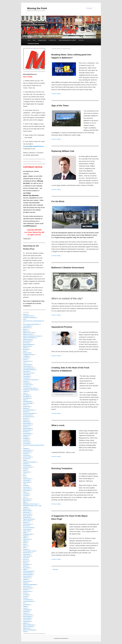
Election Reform (27, 423)
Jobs (24, 483)
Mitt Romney (26, 512)
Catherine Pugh (27, 366)
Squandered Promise (61, 327)
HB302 (24, 460)
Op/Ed (24, 532)
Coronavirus (26, 386)
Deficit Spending (27, 401)
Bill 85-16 (25, 347)
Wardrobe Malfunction (28, 624)
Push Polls (25, 557)
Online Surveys (27, 529)
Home (29, 40)
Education (25, 420)
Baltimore (25, 331)
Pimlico (25, 542)
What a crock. (58, 425)
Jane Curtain (26, 480)
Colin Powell (26, 374)
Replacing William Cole (62, 151)
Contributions (26, 383)
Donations (25, 408)
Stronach (25, 589)
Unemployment (27, 609)
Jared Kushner (26, 482)
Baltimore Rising (27, 339)
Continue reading (56, 93)
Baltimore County (27, 334)
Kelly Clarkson (26, 490)
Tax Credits (26, 594)
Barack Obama (26, 341)
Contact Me (81, 40)
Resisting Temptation (61, 468)
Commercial (26, 378)
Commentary (26, 376)
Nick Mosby (26, 525)
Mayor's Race (26, 500)
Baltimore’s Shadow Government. (68, 267)
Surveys (25, 593)
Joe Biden (25, 485)
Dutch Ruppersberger (28, 410)
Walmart (25, 623)
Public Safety (26, 554)
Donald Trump (26, 406)
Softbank (25, 579)
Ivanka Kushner (27, 478)
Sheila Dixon (26, 577)
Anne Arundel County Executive (31, 324)
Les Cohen (25, 495)
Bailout (25, 329)
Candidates (26, 356)
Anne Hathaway (27, 326)
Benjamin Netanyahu (28, 344)
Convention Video (27, 384)
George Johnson (27, 450)
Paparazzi (25, 535)
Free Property (26, 443)
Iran (24, 473)
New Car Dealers (27, 520)
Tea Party (25, 596)
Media (24, 502)
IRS (24, 475)
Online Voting (26, 530)
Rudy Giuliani (26, 567)
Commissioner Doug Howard (30, 379)
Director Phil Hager (28, 403)
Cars (24, 362)
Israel (24, 477)
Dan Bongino (26, 396)
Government (26, 455)
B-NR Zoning (26, 327)
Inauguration (26, 472)
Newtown (25, 522)
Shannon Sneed (27, 576)
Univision (25, 613)
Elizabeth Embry (27, 430)
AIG (24, 319)
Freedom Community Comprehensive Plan (33, 445)
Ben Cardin (26, 342)
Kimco (24, 492)
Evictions (25, 436)
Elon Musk (25, 431)
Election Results (27, 425)
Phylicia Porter (26, 539)
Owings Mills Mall (27, 534)
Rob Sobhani (26, 564)
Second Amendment (28, 571)
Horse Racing (26, 465)
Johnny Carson (27, 488)
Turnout (25, 608)
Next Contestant (27, 524)
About (34, 40)
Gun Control (26, 458)
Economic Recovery (28, 416)
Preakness (25, 549)
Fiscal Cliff (25, 440)
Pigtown (25, 541)
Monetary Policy (27, 514)
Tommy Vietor (26, 604)
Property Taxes (27, 552)
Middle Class (26, 509)
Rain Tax (25, 559)
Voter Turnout (26, 619)
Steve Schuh (26, 586)
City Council (26, 371)
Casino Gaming (27, 364)
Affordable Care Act (28, 316)
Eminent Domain (27, 433)
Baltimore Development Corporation (32, 336)
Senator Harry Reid (28, 574)
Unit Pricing (26, 611)
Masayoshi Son (27, 498)
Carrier (25, 359)
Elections (25, 426)
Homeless (25, 463)
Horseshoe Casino (27, 467)
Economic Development (29, 413)
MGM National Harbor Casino (30, 504)
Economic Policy (27, 415)
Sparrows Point (27, 581)
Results (25, 562)
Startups (25, 583)
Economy (25, 418)
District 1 (25, 404)
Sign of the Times (60, 105)
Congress (25, 381)
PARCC (25, 537)
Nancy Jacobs (26, 515)
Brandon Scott (26, 352)
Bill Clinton (26, 349)
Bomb (24, 351)
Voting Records (27, 621)
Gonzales (25, 453)
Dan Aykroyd (26, 394)
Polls (24, 547)
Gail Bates (25, 448)
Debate (25, 399)
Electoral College (27, 428)
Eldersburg (26, 421)
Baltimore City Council (28, 332)
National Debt (26, 517)
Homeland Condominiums (29, 462)
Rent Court (26, 561)
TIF (24, 603)
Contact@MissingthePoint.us (33, 146)
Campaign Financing (28, 354)
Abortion (25, 314)
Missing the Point (37, 8)
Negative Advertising (28, 519)
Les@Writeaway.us (30, 226)
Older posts (54, 569)
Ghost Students (27, 452)
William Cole (26, 628)
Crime (24, 393)
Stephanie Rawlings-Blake (29, 584)
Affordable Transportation (29, 317)
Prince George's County (29, 551)
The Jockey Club (27, 599)
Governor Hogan (27, 457)
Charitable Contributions (29, 369)
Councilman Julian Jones (29, 388)
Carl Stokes (26, 357)
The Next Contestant (28, 601)
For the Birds (57, 201)
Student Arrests (27, 591)
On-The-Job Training (28, 527)
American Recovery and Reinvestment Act (33, 321)
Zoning (25, 631)
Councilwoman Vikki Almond (30, 389)
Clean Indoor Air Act (28, 373)
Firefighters (26, 438)
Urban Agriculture (27, 614)
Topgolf (25, 606)
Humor (25, 470)
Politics (25, 546)
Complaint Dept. (52, 40)
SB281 (24, 569)
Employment (26, 435)
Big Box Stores (27, 346)
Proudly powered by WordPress (61, 638)
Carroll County (26, 361)
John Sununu (26, 487)
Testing (25, 598)
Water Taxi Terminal (28, 626)
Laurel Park (26, 493)
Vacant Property (27, 616)
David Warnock (27, 398)
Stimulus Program (27, 588)
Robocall (25, 566)
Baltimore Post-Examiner (29, 337)
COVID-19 (25, 391)
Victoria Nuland (27, 618)
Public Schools (27, 556)
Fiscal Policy (26, 441)
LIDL (24, 497)
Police (24, 544)
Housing (25, 468)
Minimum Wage (27, 510)
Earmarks (25, 411)
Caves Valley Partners (28, 368)
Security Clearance (27, 572)
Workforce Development (29, 629)
